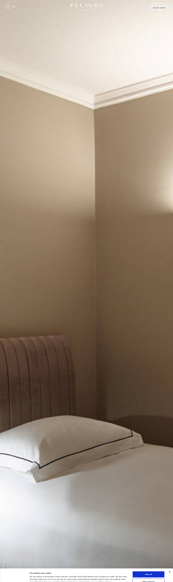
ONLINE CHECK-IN (159, 4)
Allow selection (148, 569)
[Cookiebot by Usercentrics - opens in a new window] (14, 577)
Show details (118, 576)
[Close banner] (169, 559)
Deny (148, 576)
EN (14, 7)
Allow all (148, 561)
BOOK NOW (159, 8)
